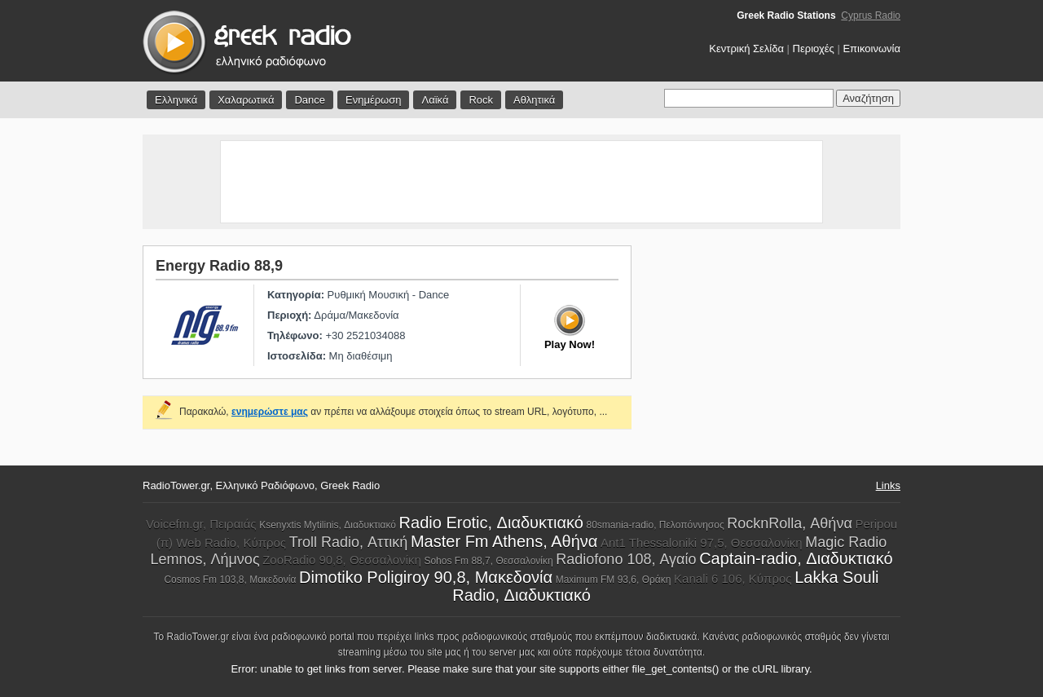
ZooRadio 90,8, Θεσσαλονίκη (341, 560)
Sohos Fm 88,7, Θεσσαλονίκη (488, 561)
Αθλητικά (534, 100)
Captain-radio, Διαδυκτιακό (795, 558)
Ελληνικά (176, 100)
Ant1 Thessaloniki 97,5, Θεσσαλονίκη (702, 542)
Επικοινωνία (871, 48)
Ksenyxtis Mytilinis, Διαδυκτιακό (327, 525)
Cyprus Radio (870, 15)
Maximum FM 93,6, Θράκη (613, 579)
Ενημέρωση (373, 100)
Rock (481, 100)
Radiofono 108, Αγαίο (626, 559)
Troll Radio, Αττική (348, 542)
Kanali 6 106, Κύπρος (732, 578)
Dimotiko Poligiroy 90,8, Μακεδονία (425, 577)
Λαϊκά (434, 100)
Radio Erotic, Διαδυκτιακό (491, 523)
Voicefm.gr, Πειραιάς (201, 524)
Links (888, 485)
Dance (309, 100)
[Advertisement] (521, 181)
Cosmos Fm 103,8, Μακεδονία (230, 579)
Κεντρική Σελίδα (746, 48)
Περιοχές (813, 48)
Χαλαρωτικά (246, 100)
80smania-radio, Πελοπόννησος (655, 525)
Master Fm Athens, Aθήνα (504, 541)
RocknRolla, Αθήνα (789, 523)
